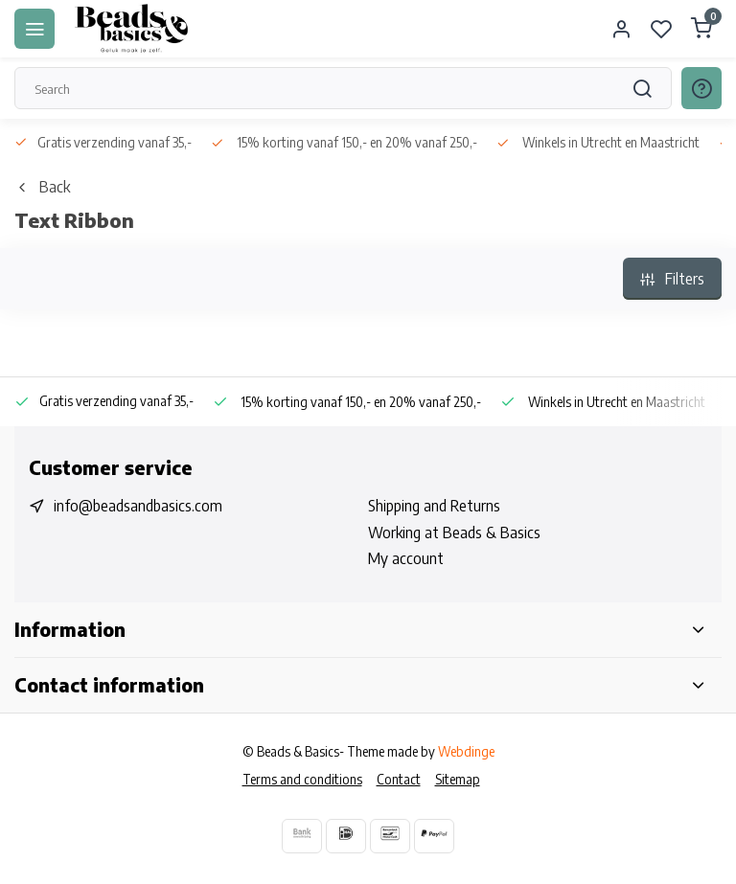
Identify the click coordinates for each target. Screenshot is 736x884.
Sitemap (457, 779)
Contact (399, 779)
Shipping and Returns (434, 505)
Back (42, 186)
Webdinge (466, 751)
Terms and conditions (302, 779)
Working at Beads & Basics (454, 532)
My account (406, 558)
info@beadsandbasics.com (138, 505)
